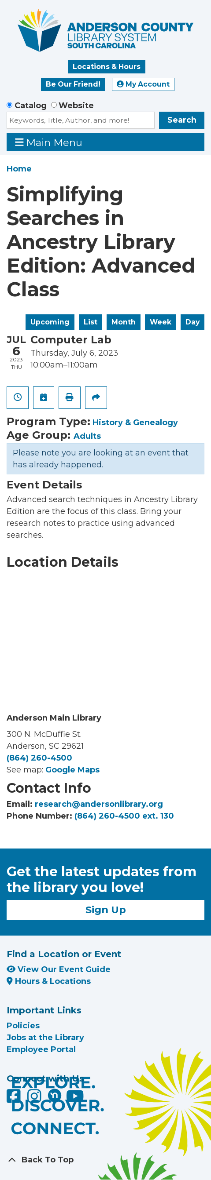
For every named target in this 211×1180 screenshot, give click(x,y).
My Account (143, 84)
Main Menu (49, 142)
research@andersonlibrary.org (99, 804)
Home (19, 169)
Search (181, 120)
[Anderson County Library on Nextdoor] (55, 1095)
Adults (87, 436)
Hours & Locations (49, 981)
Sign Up (105, 909)
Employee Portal (41, 1049)
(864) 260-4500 (39, 758)
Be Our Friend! (73, 84)
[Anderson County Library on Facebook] (15, 1099)
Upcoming (50, 322)
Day (192, 322)
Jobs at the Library (45, 1037)
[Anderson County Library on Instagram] (35, 1099)
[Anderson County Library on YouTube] (75, 1099)
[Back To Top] (105, 1160)
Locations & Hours (107, 66)
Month (123, 322)
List (90, 322)
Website (76, 105)
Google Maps (72, 770)
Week (160, 322)
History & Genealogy (135, 422)
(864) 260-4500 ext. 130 (124, 816)
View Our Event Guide (59, 969)
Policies (23, 1026)
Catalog (31, 105)
